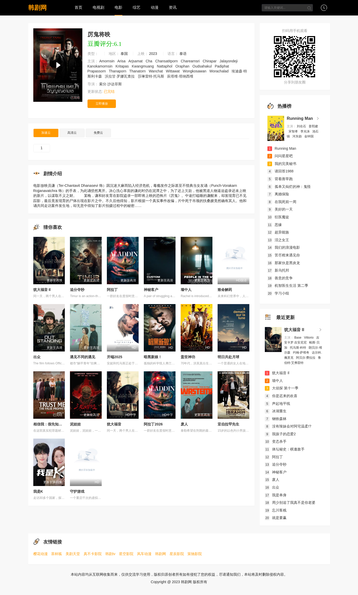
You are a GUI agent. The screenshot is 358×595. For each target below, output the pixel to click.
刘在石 (302, 126)
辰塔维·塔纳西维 (180, 76)
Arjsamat (136, 61)
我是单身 (276, 495)
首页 (78, 7)
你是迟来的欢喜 (281, 396)
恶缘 (274, 225)
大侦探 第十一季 (281, 388)
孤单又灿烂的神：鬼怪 (289, 187)
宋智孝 (294, 131)
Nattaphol (165, 66)
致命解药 (225, 290)
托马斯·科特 (298, 347)
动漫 (154, 7)
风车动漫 (144, 554)
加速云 (46, 133)
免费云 (98, 133)
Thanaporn (118, 71)
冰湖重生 (276, 411)
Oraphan (182, 66)
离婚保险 (278, 194)
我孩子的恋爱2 (280, 434)
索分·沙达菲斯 (111, 84)
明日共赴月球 (228, 357)
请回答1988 (280, 171)
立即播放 (102, 103)
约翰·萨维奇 (301, 352)
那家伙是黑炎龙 (283, 263)
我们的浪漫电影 (283, 247)
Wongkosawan (195, 71)
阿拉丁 (112, 290)
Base (298, 337)
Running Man (300, 118)
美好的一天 (280, 209)
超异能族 (278, 232)
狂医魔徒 (278, 217)
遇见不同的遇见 (82, 357)
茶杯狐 (56, 554)
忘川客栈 (276, 510)
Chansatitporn (167, 61)
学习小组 (278, 293)
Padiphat (222, 66)
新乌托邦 (278, 270)
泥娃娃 (75, 424)
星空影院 (126, 554)
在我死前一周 (281, 202)
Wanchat (156, 71)
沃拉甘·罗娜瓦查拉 (120, 76)
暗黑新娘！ (153, 357)
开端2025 (114, 357)
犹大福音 (114, 424)
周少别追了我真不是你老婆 (290, 502)
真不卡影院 (93, 554)
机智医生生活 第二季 (287, 285)
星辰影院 (177, 554)
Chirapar (210, 61)
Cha (149, 61)
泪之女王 (278, 240)
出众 (37, 357)
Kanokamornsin (100, 66)
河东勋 (297, 136)
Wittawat (173, 71)
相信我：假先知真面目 (51, 424)
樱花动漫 (40, 554)
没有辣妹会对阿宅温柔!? (288, 426)
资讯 (173, 7)
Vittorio (309, 337)
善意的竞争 (280, 278)
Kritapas (122, 66)
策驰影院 (194, 554)
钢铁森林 (276, 419)
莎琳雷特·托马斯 (151, 76)
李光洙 (305, 131)
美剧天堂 (73, 554)
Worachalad (219, 71)
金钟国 (309, 136)
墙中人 (186, 290)
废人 (184, 424)
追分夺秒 (77, 290)
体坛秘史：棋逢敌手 (285, 449)
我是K (38, 491)
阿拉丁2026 (153, 424)
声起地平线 (277, 403)
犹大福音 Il (42, 290)
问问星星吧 (280, 156)
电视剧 (98, 7)
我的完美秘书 (281, 164)
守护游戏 (77, 491)
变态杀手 (276, 441)
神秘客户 (151, 290)
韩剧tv (110, 554)
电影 (118, 7)
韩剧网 (37, 7)
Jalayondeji (229, 61)
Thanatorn (138, 71)
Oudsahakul (203, 66)
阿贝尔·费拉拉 (306, 357)
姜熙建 (313, 126)
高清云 (72, 133)
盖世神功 (188, 357)
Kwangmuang (143, 66)
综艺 (136, 7)
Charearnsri (191, 61)
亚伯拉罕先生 (228, 424)
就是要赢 (276, 518)
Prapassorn (97, 71)
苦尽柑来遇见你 (283, 255)
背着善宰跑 (280, 179)
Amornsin (107, 61)
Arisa (121, 61)
